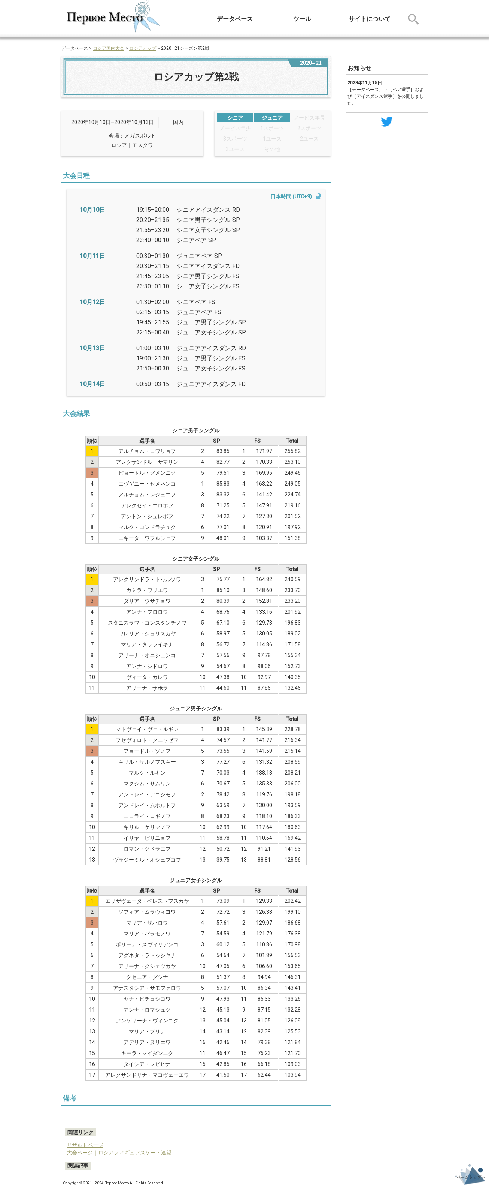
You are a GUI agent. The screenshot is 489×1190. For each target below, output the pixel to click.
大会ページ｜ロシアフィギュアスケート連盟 (119, 1153)
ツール (302, 19)
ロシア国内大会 (108, 48)
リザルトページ (85, 1145)
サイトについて (370, 19)
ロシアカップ (142, 48)
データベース (235, 19)
